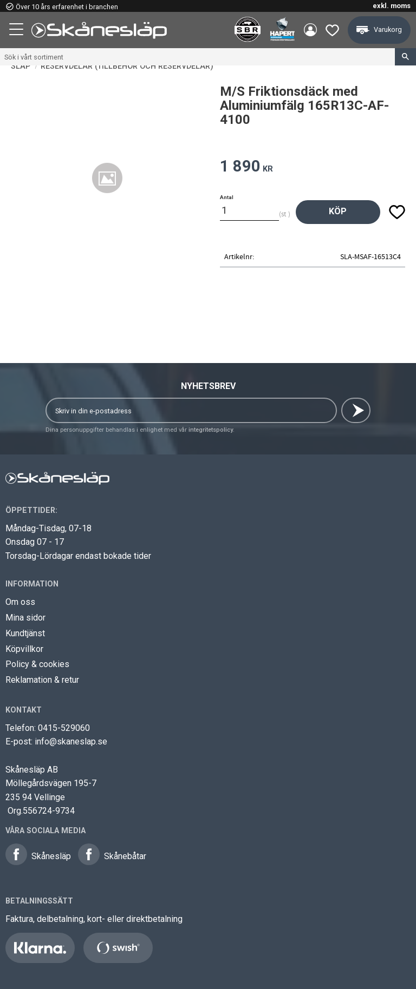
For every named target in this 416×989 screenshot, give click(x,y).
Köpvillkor (24, 649)
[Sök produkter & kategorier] (197, 56)
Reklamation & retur (42, 680)
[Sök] (405, 56)
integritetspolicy (210, 429)
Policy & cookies (37, 664)
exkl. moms (392, 6)
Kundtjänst (25, 633)
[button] (17, 31)
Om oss (20, 602)
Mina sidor (25, 617)
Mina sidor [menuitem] (309, 30)
